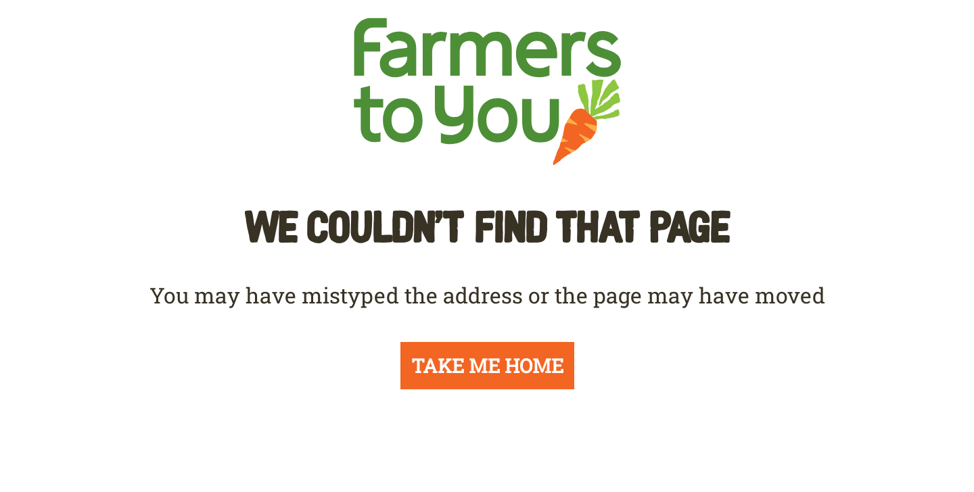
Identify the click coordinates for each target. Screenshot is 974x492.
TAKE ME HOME (487, 365)
